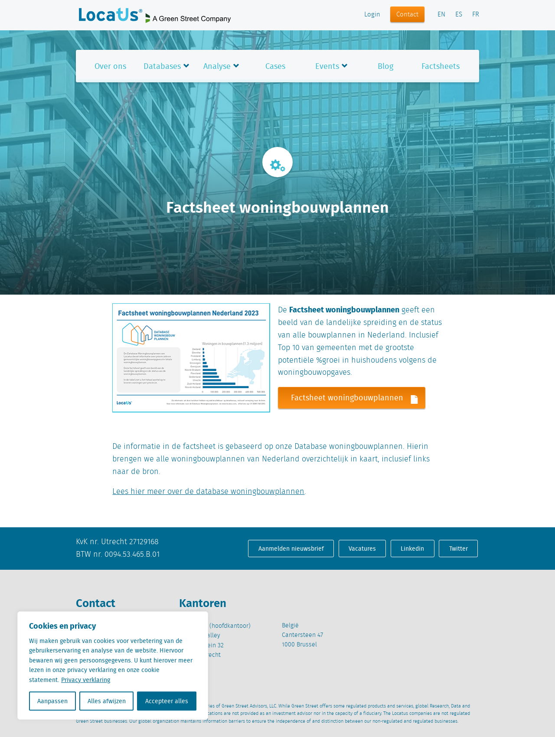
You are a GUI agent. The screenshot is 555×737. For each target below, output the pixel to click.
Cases (275, 66)
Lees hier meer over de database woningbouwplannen (208, 492)
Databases (162, 66)
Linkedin (412, 548)
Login (372, 15)
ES (458, 15)
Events (327, 66)
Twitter (458, 548)
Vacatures (362, 548)
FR (475, 15)
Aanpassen (52, 701)
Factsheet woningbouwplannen (358, 398)
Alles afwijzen (107, 701)
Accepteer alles (166, 701)
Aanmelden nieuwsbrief (291, 548)
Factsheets (440, 66)
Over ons (110, 66)
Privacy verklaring (85, 679)
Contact (407, 15)
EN (441, 15)
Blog (385, 66)
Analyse (217, 66)
